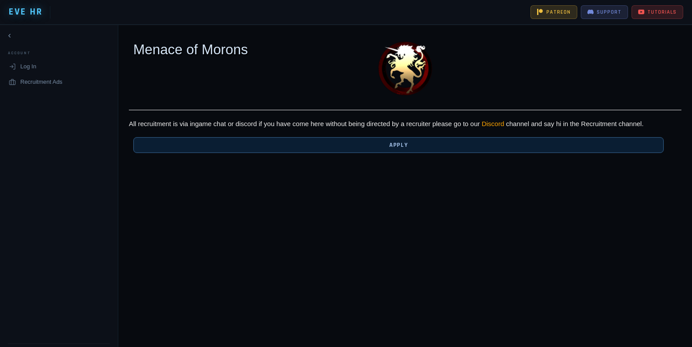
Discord (482, 123)
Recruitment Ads (35, 83)
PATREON (554, 12)
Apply (392, 145)
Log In (22, 68)
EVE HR (26, 12)
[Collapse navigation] (9, 37)
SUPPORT (604, 12)
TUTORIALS (657, 12)
